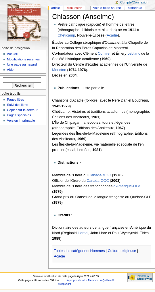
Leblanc (133, 53)
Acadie (112, 35)
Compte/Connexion (134, 2)
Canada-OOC (98, 181)
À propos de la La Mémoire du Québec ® (90, 280)
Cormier (104, 53)
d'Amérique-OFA (127, 186)
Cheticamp (66, 35)
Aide (10, 69)
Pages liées (15, 99)
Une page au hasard (22, 64)
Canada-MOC (100, 175)
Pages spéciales (19, 115)
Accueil (12, 54)
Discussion (74, 7)
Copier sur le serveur (22, 110)
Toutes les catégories (71, 251)
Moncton (59, 70)
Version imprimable (21, 120)
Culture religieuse (122, 251)
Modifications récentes (23, 59)
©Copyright (64, 284)
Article (55, 7)
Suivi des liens (17, 104)
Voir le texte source (107, 7)
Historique (135, 7)
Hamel (83, 233)
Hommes (97, 251)
